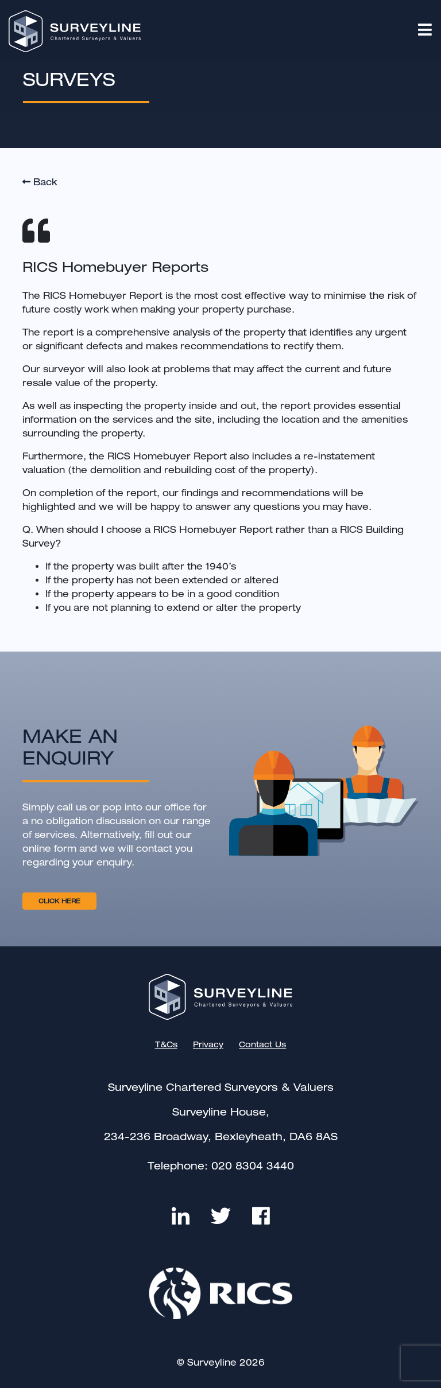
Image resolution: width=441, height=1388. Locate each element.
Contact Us (262, 1045)
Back (39, 182)
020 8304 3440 (252, 1166)
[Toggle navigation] (429, 29)
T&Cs (166, 1045)
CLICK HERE (59, 900)
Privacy (208, 1045)
